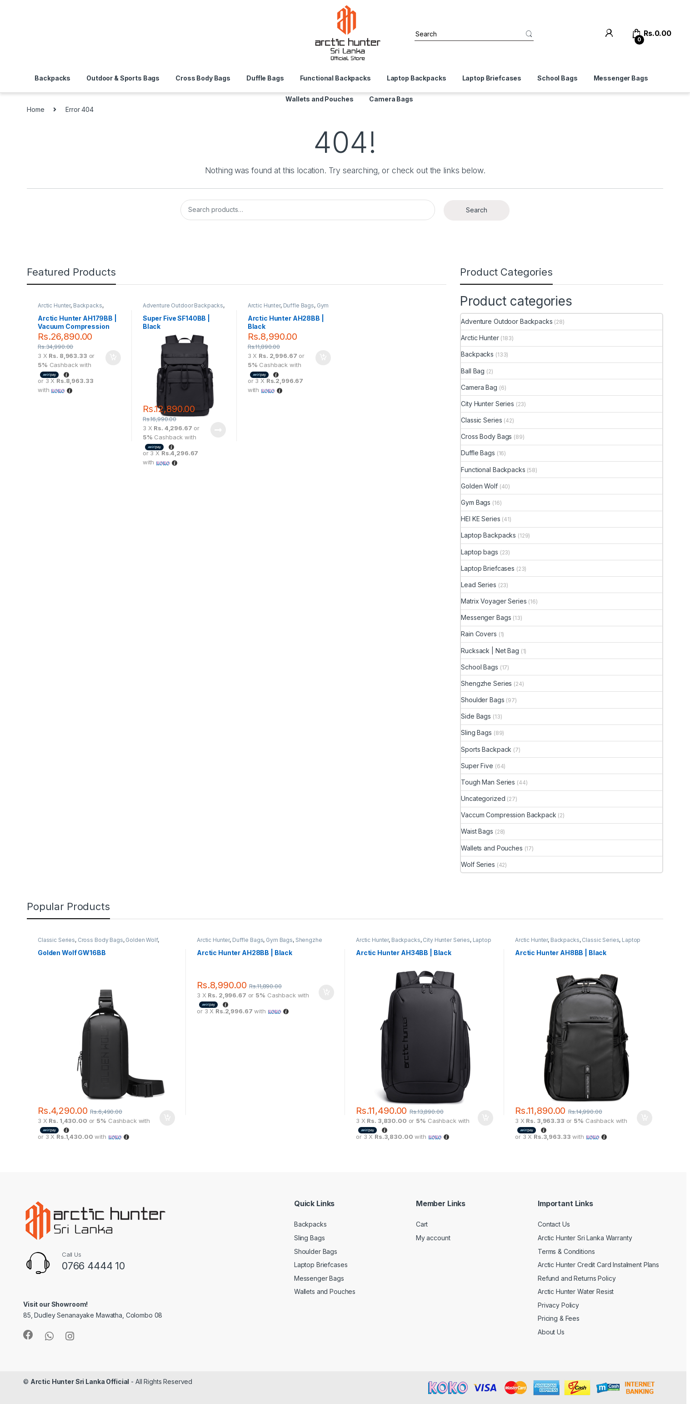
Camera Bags (391, 99)
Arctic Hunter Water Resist (576, 1291)
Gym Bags (475, 502)
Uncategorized (483, 798)
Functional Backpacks (335, 78)
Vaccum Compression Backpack (508, 815)
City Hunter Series (487, 404)
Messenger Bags (621, 78)
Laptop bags (479, 552)
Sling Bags (476, 732)
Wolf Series (478, 864)
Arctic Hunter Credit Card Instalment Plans (598, 1264)
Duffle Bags (265, 78)
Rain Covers (478, 634)
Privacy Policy (558, 1305)
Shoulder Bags (482, 700)
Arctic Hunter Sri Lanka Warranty (585, 1238)
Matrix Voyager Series (493, 601)
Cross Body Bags (202, 78)
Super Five (477, 766)
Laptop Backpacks (416, 78)
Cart (422, 1224)
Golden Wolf (479, 486)
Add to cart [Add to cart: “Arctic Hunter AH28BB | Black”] (323, 358)
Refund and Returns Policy (577, 1278)
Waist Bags (477, 831)
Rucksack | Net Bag (490, 650)
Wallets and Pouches (319, 99)
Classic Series (481, 420)
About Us (551, 1332)
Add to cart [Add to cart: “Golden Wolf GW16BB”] (167, 1118)
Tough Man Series (488, 782)
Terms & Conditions (566, 1251)
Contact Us (554, 1224)
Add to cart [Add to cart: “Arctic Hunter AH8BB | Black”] (644, 1118)
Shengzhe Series (486, 683)
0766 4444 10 (93, 1266)
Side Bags (476, 716)
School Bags (557, 78)
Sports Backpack (486, 749)
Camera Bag (479, 387)
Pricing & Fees (559, 1318)
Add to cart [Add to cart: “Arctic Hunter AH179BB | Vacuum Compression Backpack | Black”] (113, 358)
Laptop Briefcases (492, 78)
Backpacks (52, 78)
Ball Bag (473, 371)
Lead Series (478, 585)
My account (433, 1238)
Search (476, 210)
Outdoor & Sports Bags (123, 78)
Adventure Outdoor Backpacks (183, 305)
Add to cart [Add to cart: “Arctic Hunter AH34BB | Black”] (485, 1118)
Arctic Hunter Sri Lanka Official (80, 1381)
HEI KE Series (480, 519)
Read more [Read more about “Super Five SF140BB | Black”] (218, 430)
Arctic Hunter (54, 305)
